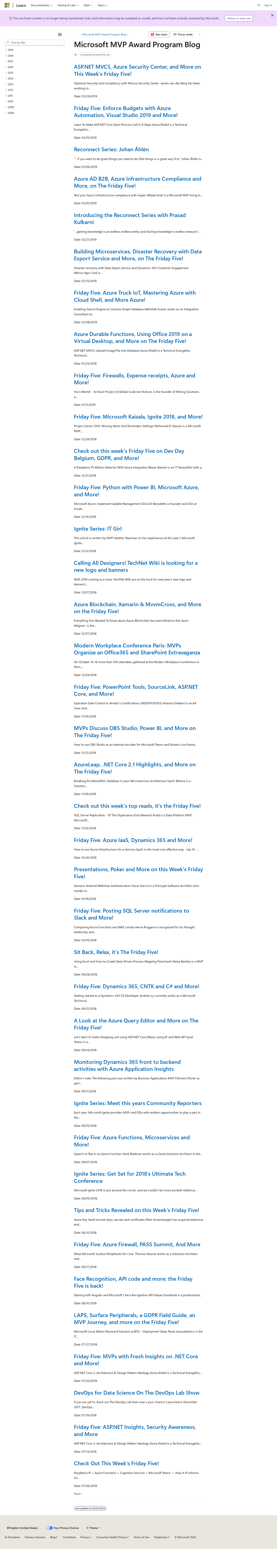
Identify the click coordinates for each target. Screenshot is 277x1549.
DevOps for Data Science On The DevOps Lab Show (136, 1392)
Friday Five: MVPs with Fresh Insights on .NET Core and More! (136, 1359)
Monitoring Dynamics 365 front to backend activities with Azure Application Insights (127, 1065)
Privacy (84, 1537)
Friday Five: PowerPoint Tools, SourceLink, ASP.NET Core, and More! (136, 690)
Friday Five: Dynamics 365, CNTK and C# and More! (136, 986)
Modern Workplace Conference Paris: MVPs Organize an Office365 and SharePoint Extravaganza (137, 649)
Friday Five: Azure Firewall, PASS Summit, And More (137, 1244)
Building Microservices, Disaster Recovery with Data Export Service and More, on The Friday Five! (138, 255)
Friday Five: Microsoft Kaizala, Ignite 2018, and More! (138, 416)
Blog (52, 1537)
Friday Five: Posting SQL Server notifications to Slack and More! (131, 914)
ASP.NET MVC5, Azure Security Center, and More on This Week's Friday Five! (137, 70)
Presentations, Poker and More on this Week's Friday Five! (138, 872)
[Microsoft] (7, 5)
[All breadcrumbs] (77, 34)
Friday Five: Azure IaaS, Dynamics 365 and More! (133, 839)
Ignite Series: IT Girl (98, 528)
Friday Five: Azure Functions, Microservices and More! (132, 1141)
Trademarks (160, 1537)
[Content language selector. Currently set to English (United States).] (22, 1528)
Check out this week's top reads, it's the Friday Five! (137, 805)
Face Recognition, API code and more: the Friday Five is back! (133, 1282)
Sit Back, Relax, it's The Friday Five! (116, 951)
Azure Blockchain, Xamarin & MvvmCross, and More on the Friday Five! (137, 607)
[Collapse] (60, 34)
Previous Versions (35, 1537)
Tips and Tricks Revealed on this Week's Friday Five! (136, 1209)
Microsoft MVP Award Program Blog (104, 34)
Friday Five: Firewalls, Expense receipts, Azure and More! (134, 379)
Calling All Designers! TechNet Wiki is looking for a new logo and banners (136, 566)
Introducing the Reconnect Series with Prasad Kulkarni (130, 218)
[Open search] (259, 5)
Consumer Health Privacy (111, 1537)
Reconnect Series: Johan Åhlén (111, 149)
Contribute (69, 1537)
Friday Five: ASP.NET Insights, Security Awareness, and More (135, 1430)
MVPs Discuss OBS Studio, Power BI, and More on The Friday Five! (135, 731)
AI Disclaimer (12, 1537)
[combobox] (35, 42)
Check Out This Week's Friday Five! (116, 1463)
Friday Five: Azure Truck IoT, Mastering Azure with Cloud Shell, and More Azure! (135, 296)
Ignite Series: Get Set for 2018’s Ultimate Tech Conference (130, 1177)
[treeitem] (35, 50)
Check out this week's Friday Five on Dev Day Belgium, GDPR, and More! (129, 454)
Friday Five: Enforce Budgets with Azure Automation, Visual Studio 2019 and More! (126, 111)
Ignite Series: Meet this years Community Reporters (138, 1102)
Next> (78, 1494)
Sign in (268, 5)
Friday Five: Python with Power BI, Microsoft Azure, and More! (136, 490)
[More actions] (199, 34)
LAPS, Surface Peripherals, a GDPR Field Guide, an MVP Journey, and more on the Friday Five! (134, 1318)
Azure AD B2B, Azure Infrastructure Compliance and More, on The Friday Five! (138, 182)
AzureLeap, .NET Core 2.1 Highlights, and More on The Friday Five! (135, 768)
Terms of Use (141, 1537)
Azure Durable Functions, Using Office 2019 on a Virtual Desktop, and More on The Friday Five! (133, 337)
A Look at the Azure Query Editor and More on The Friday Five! (136, 1024)
